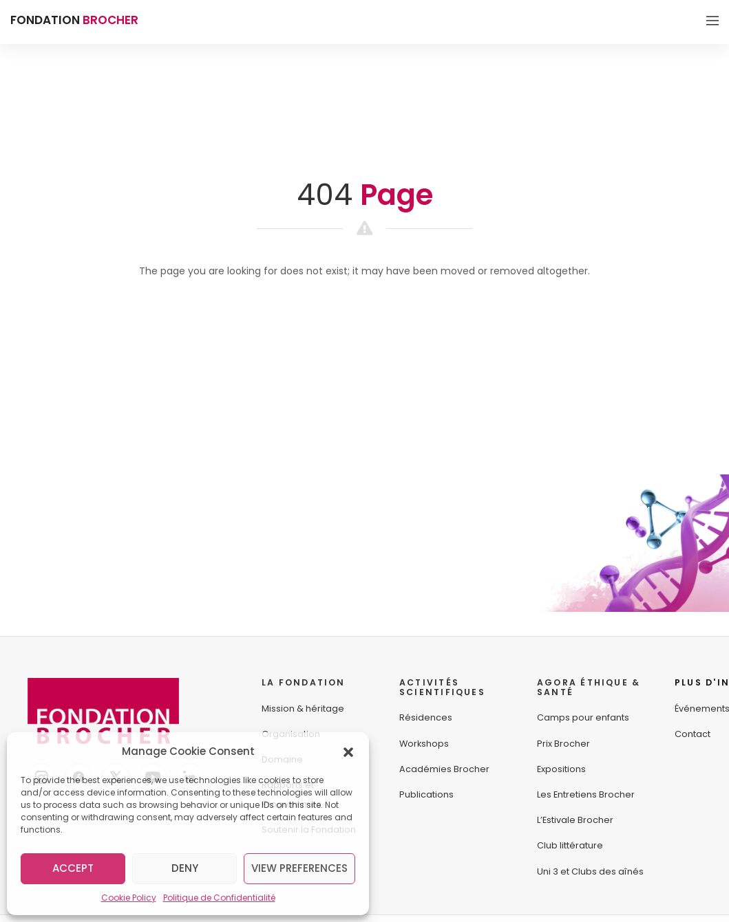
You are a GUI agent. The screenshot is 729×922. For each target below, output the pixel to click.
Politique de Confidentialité (219, 897)
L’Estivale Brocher (575, 820)
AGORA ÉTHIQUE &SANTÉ (588, 687)
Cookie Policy (128, 897)
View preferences (299, 868)
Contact (692, 734)
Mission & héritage (303, 708)
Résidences (425, 717)
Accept (73, 868)
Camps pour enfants (583, 717)
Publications (426, 794)
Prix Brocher (563, 743)
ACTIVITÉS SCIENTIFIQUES (442, 687)
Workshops (424, 743)
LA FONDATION (304, 682)
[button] (348, 751)
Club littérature (570, 845)
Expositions (561, 769)
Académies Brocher (444, 769)
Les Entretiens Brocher (586, 794)
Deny (184, 868)
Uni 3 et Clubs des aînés (590, 871)
